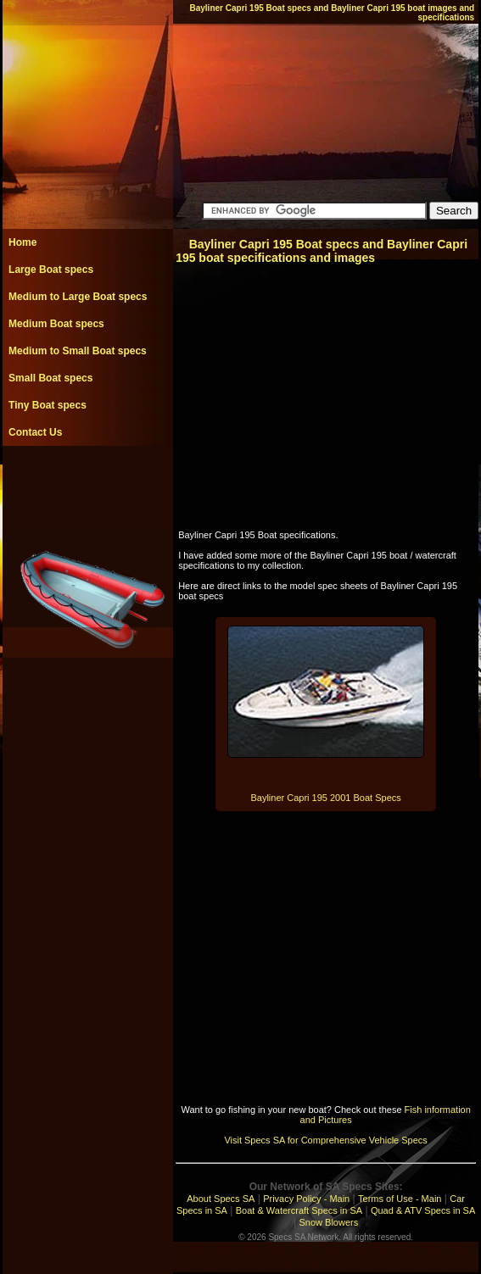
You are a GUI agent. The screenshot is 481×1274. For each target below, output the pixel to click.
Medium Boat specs (56, 324)
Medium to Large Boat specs (77, 297)
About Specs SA (220, 1198)
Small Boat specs (50, 378)
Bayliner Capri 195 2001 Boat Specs (325, 798)
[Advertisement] (87, 484)
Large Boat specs (50, 269)
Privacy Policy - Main (306, 1198)
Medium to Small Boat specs (77, 351)
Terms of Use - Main (399, 1198)
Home (22, 242)
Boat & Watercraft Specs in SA (299, 1210)
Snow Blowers (329, 1222)
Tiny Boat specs (47, 405)
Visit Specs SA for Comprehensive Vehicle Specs (325, 1140)
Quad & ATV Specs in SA (423, 1210)
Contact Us (35, 432)
